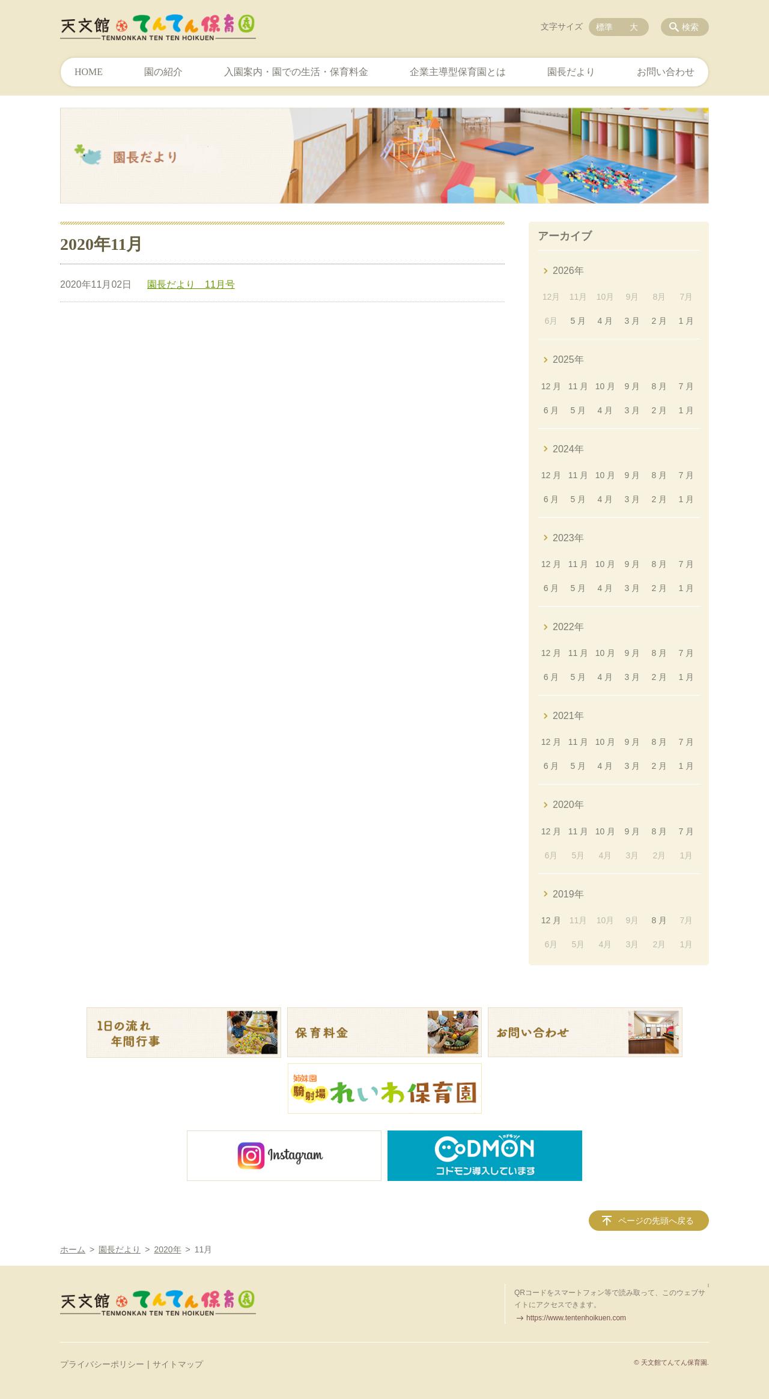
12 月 (551, 386)
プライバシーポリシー (102, 1364)
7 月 (686, 386)
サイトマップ (178, 1364)
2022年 (568, 627)
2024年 (568, 449)
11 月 (578, 386)
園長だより (571, 72)
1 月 (686, 321)
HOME (88, 72)
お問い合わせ (666, 72)
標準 (604, 27)
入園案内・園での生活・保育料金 (296, 72)
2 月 (659, 321)
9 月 (632, 386)
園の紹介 (163, 72)
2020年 (568, 805)
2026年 (568, 271)
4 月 (605, 321)
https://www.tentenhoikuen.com (576, 1318)
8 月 (659, 386)
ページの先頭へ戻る (656, 1220)
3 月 (632, 321)
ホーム (72, 1249)
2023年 (568, 538)
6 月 (551, 410)
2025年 (568, 359)
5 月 (578, 321)
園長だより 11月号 (191, 284)
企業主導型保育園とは (458, 72)
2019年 (568, 894)
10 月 (605, 386)
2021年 (568, 716)
